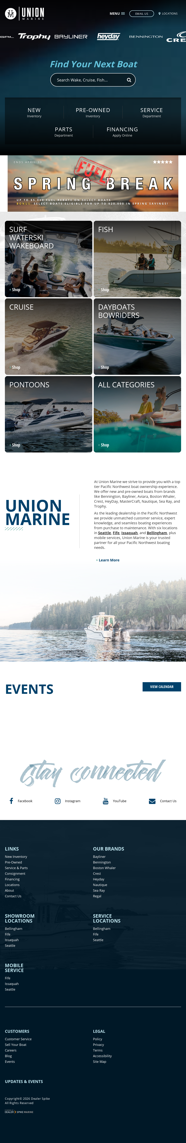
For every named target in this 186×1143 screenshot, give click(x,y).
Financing (12, 879)
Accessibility (102, 1056)
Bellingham (157, 532)
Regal (97, 896)
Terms (98, 1050)
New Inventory (16, 856)
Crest (97, 873)
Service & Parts (16, 868)
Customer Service (18, 1039)
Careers (11, 1050)
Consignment (15, 873)
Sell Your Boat (15, 1044)
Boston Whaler (104, 868)
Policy (97, 1039)
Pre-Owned (13, 862)
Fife (116, 532)
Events (10, 1061)
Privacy (98, 1044)
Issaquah (129, 532)
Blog (8, 1056)
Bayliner (99, 856)
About (9, 890)
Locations (12, 885)
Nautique (100, 885)
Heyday (98, 879)
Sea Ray (99, 890)
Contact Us (13, 896)
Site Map (99, 1061)
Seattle (104, 532)
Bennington (102, 862)
